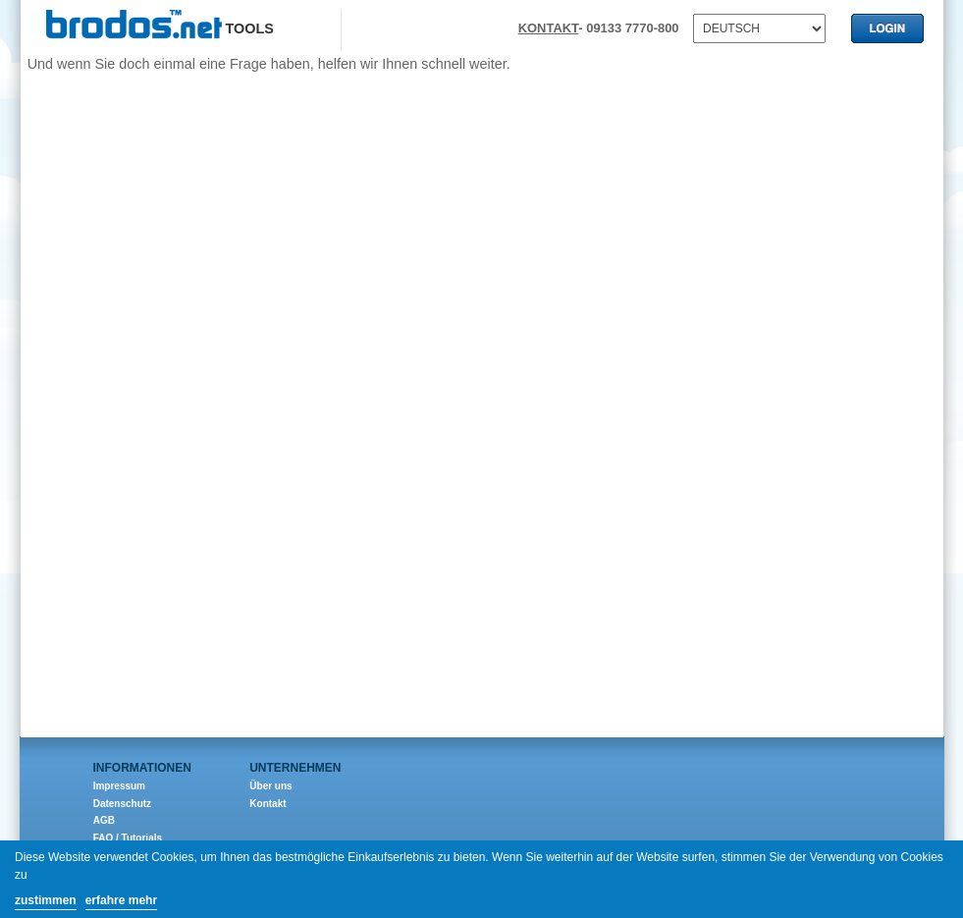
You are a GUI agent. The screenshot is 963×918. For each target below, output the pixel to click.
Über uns (270, 786)
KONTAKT (548, 28)
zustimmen (46, 900)
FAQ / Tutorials (127, 838)
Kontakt (267, 803)
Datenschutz (122, 803)
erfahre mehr (121, 900)
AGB (104, 820)
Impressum (119, 786)
